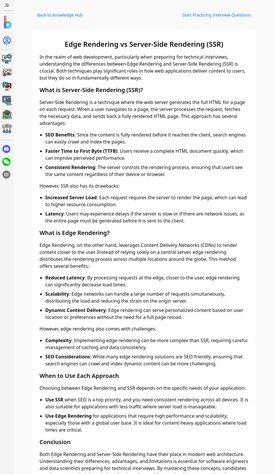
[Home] (7, 22)
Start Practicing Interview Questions (216, 15)
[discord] (6, 149)
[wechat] (6, 162)
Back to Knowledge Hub (60, 15)
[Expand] (7, 5)
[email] (6, 174)
